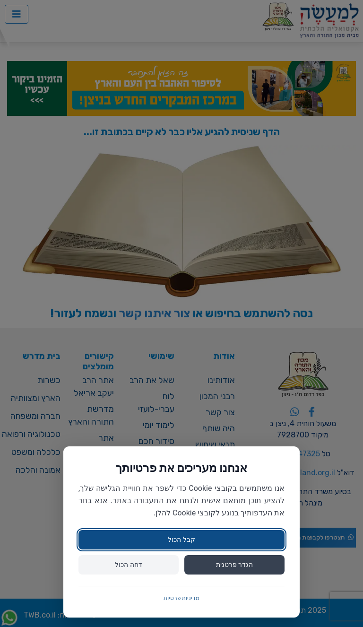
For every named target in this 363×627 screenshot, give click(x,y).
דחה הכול (128, 564)
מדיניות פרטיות (182, 598)
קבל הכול (181, 539)
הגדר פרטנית (234, 564)
